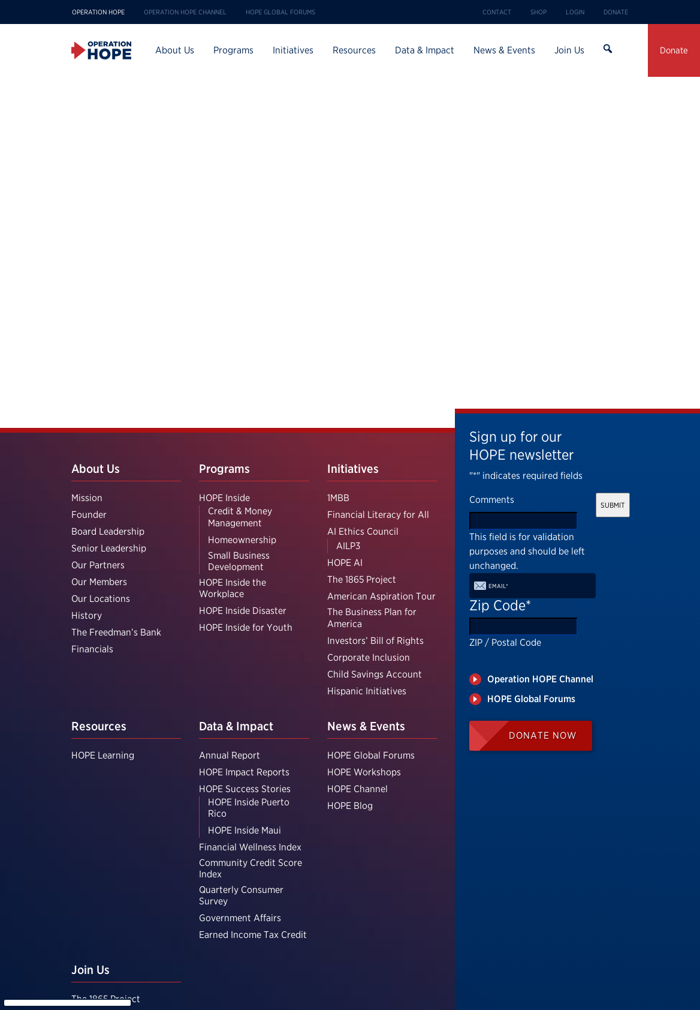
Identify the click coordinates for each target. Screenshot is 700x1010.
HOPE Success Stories (245, 789)
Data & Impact (424, 50)
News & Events (504, 50)
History (86, 615)
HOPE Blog (350, 805)
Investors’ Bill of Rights (375, 640)
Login (575, 12)
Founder (89, 514)
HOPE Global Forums (280, 12)
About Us (174, 50)
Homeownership (242, 540)
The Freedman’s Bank (116, 632)
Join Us (569, 50)
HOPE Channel (357, 789)
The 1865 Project (361, 579)
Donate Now (543, 735)
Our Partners (98, 565)
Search (607, 50)
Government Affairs (240, 918)
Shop (538, 12)
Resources (354, 50)
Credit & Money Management (240, 516)
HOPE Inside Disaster (242, 610)
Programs (233, 50)
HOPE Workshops (364, 772)
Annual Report (229, 755)
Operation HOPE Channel (185, 12)
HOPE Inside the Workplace (232, 588)
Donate (616, 12)
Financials (92, 649)
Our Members (99, 582)
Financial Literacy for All (378, 514)
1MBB (338, 497)
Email (498, 585)
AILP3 (348, 546)
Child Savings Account (374, 674)
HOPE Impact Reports (244, 772)
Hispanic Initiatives (366, 691)
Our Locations (100, 598)
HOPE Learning (102, 755)
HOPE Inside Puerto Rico (248, 807)
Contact (496, 12)
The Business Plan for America (372, 617)
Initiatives (293, 50)
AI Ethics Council (363, 531)
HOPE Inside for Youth (245, 627)
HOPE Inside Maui (244, 830)
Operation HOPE (98, 12)
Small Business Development (239, 561)
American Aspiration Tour (381, 596)
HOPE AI (345, 562)
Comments (491, 499)
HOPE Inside (224, 497)
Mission (86, 497)
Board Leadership (107, 531)
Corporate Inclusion (368, 657)
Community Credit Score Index (250, 868)
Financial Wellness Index (250, 847)
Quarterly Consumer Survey (241, 895)
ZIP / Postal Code (505, 642)
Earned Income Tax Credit (253, 934)
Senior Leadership (108, 548)
